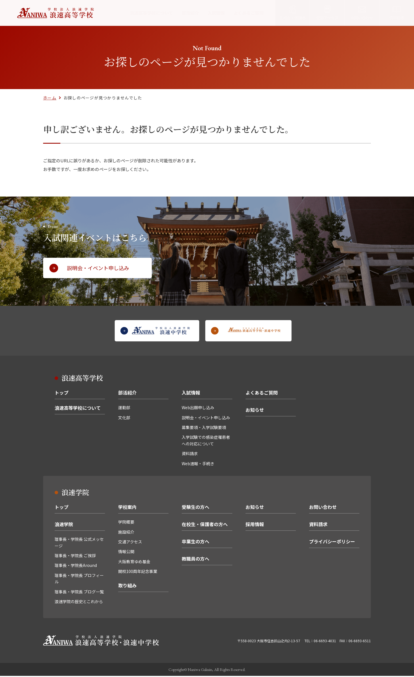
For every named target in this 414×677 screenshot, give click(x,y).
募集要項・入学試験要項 (204, 428)
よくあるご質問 (248, 13)
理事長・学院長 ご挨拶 (75, 556)
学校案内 (127, 508)
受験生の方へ (195, 508)
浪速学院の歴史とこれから (79, 602)
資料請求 (190, 454)
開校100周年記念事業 (137, 572)
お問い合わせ (323, 508)
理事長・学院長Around (76, 567)
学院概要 (126, 523)
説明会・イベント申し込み (206, 419)
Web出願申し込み (198, 408)
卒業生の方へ (195, 542)
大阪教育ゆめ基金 (134, 563)
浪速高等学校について (151, 13)
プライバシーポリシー (332, 542)
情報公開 (126, 553)
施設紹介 (126, 533)
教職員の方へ (195, 559)
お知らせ (255, 410)
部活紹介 (190, 13)
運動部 (124, 408)
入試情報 (216, 13)
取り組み (127, 586)
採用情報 (255, 525)
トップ (61, 393)
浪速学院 (64, 525)
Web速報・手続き (198, 465)
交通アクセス (130, 543)
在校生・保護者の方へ (205, 525)
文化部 (124, 419)
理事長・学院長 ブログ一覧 (79, 593)
